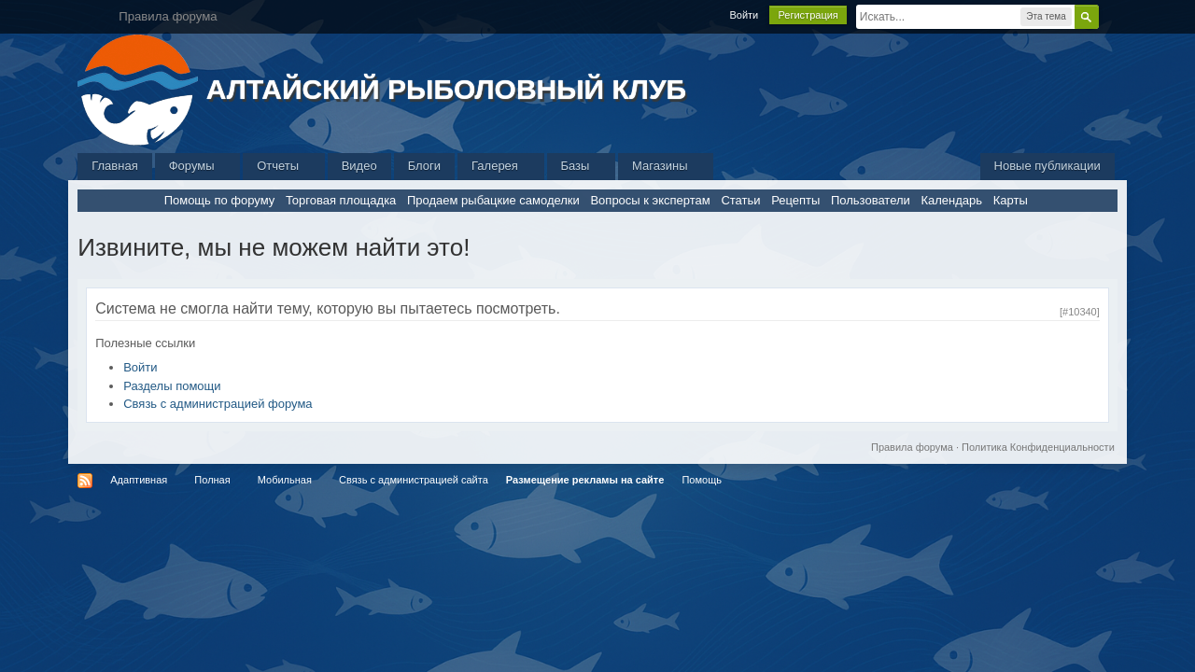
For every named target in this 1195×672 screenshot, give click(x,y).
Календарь (951, 200)
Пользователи (870, 200)
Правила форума (912, 447)
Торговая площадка (341, 200)
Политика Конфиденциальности (1038, 447)
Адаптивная (138, 479)
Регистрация (807, 15)
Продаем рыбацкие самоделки (493, 200)
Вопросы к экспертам (650, 200)
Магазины (665, 166)
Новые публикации (1047, 166)
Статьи (740, 200)
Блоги (424, 166)
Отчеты (284, 166)
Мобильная (285, 479)
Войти (743, 15)
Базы (581, 166)
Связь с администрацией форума (217, 404)
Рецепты (795, 200)
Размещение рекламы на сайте (585, 479)
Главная (114, 166)
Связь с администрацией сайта (413, 479)
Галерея (500, 166)
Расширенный (1110, 15)
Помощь (702, 479)
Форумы (197, 166)
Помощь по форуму (219, 200)
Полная (212, 479)
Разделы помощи (171, 386)
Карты (1010, 200)
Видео (359, 166)
